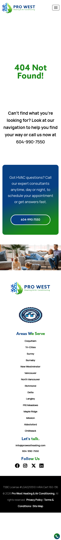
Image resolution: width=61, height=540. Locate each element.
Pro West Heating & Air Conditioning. (33, 493)
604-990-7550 (30, 142)
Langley (30, 398)
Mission (30, 418)
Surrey (30, 353)
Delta (30, 392)
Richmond (30, 386)
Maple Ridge (30, 411)
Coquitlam (30, 341)
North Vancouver (30, 379)
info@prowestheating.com (30, 445)
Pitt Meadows (30, 405)
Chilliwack (30, 430)
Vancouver (30, 373)
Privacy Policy (34, 500)
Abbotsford (30, 424)
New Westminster (31, 366)
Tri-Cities (30, 347)
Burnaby (30, 360)
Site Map (38, 506)
